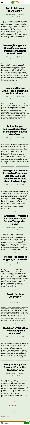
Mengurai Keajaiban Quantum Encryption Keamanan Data (15, 367)
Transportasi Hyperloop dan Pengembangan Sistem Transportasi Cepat (15, 219)
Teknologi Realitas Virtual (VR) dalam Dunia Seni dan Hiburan (15, 91)
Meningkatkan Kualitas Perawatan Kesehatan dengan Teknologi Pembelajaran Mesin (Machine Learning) (15, 176)
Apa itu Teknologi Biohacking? (15, 9)
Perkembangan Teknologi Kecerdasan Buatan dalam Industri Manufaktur (15, 130)
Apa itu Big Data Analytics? (15, 295)
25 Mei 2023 (21, 14)
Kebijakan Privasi (5, 416)
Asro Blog (7, 414)
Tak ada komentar (16, 16)
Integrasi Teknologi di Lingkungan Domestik (15, 258)
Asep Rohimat (12, 14)
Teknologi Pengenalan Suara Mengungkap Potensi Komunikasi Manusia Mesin (15, 49)
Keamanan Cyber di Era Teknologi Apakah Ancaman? (15, 330)
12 (9, 405)
